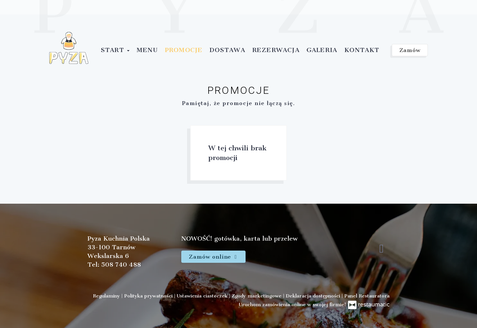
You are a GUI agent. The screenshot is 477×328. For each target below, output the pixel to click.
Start (115, 50)
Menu (147, 50)
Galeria (322, 50)
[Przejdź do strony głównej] (68, 48)
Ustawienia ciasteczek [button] (203, 296)
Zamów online (213, 256)
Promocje (184, 50)
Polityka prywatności (149, 296)
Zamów (410, 50)
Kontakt (361, 50)
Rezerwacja (276, 50)
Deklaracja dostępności (314, 296)
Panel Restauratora (367, 296)
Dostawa (227, 50)
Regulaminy (107, 296)
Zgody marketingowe (257, 296)
